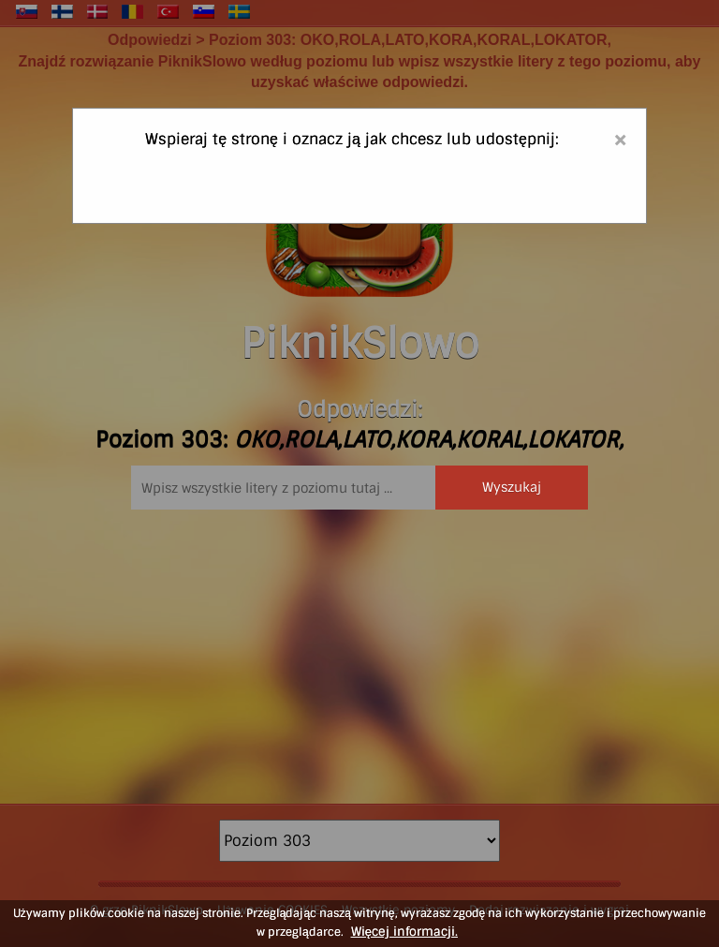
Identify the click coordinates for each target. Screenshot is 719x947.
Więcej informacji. (404, 932)
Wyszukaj (511, 487)
